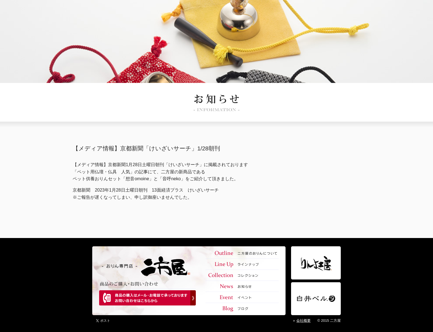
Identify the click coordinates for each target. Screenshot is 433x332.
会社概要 (303, 320)
